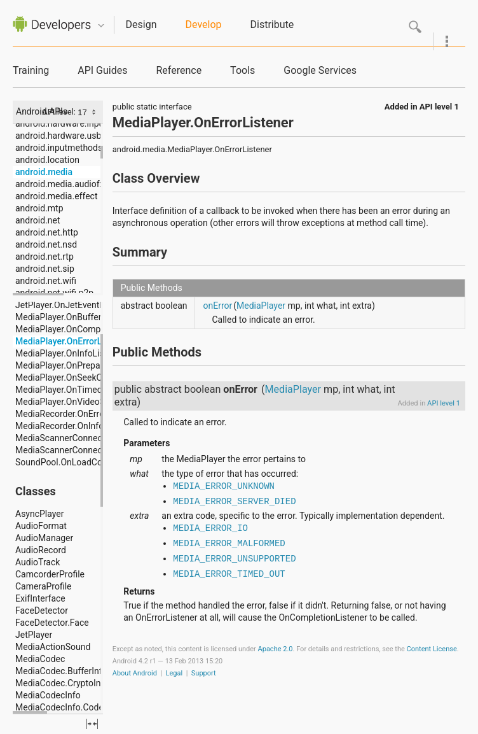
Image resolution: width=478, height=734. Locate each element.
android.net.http (46, 232)
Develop (204, 24)
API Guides (102, 70)
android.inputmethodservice (70, 148)
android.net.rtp (44, 256)
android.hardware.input (61, 123)
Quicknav (101, 25)
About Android (135, 673)
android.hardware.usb (58, 136)
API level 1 (439, 106)
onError (217, 305)
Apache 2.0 (275, 649)
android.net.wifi (45, 281)
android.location (47, 160)
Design (141, 24)
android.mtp (39, 208)
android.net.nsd (46, 244)
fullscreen (92, 723)
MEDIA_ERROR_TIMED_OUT (229, 574)
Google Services (320, 70)
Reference (178, 70)
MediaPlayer (260, 305)
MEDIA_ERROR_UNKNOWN (224, 486)
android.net (37, 220)
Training (31, 70)
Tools (242, 70)
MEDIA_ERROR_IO (210, 528)
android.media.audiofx (59, 184)
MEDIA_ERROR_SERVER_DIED (234, 502)
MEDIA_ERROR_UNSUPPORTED (234, 559)
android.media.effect (56, 196)
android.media (43, 172)
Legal (174, 673)
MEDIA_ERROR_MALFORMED (229, 544)
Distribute (272, 24)
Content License (432, 649)
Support (203, 673)
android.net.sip (44, 269)
